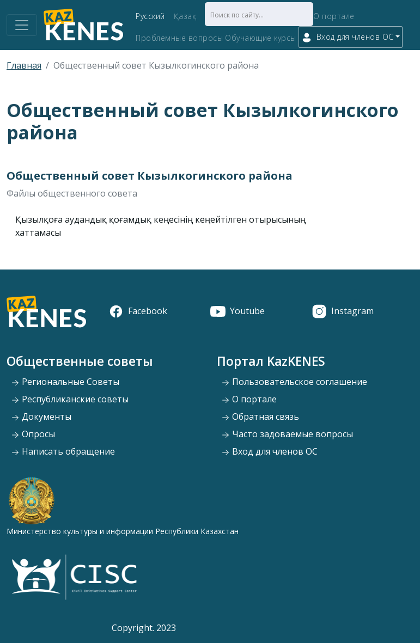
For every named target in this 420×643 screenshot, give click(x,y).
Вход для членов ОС (269, 451)
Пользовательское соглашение (294, 382)
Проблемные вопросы (179, 38)
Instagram (343, 311)
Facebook (137, 311)
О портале (334, 16)
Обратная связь (260, 416)
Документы (41, 416)
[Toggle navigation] (22, 25)
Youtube (237, 311)
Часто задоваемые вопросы (287, 434)
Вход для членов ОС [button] (347, 37)
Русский (150, 16)
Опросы (33, 434)
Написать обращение (63, 451)
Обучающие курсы (260, 38)
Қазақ (185, 16)
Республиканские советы (70, 399)
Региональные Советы (65, 382)
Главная (24, 65)
